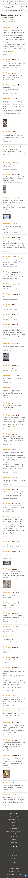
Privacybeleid (14, 858)
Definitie (5, 652)
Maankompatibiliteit (14, 828)
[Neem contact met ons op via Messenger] (25, 876)
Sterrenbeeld (14, 842)
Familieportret (7, 54)
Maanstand (6, 251)
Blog (14, 852)
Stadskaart (6, 735)
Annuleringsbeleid (14, 871)
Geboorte (14, 822)
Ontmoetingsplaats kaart (10, 68)
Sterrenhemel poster (8, 80)
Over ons (14, 850)
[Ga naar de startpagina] (8, 7)
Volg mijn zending (14, 868)
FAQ (14, 865)
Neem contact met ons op (14, 874)
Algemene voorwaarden (14, 855)
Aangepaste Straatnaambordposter (13, 183)
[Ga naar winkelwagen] (26, 7)
